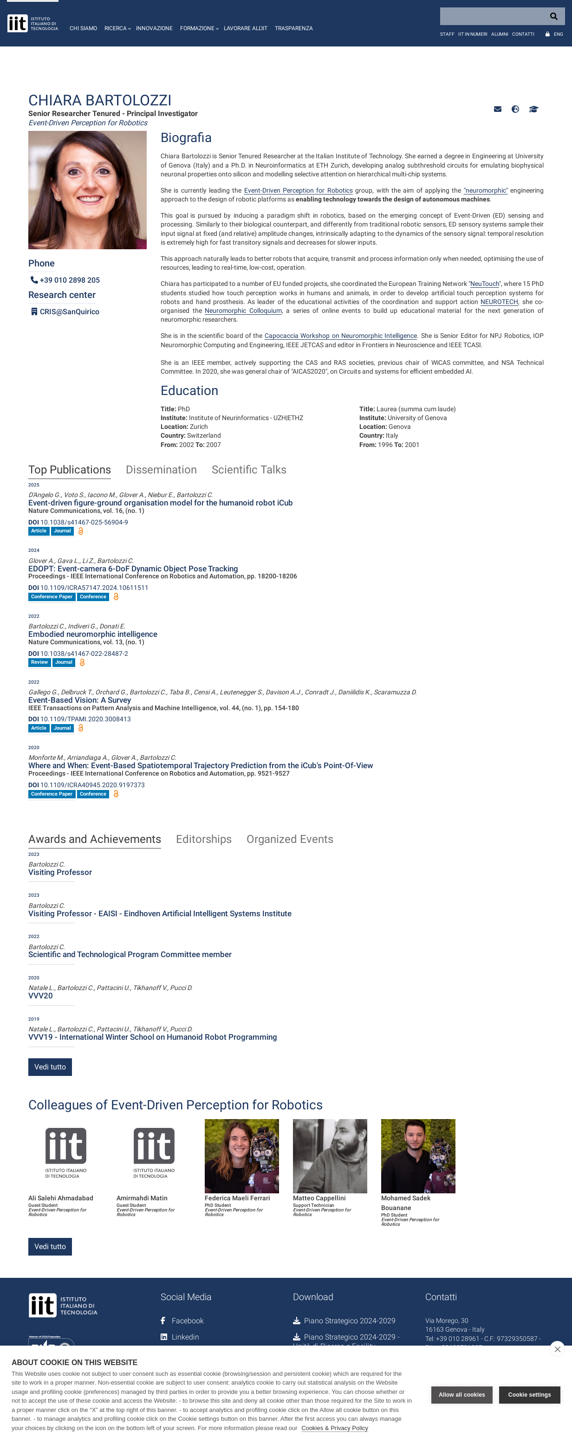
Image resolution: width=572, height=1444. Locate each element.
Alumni (499, 34)
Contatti (523, 34)
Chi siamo (83, 28)
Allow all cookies (462, 1395)
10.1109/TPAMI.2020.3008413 (79, 719)
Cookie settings (529, 1395)
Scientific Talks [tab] (249, 470)
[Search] (502, 16)
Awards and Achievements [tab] (94, 840)
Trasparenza (294, 28)
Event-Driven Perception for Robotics (298, 190)
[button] (116, 23)
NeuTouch (484, 283)
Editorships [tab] (204, 840)
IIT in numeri (473, 34)
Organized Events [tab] (290, 840)
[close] (557, 1349)
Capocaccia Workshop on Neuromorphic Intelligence (341, 335)
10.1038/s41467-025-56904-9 (78, 522)
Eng (558, 34)
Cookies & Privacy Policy (334, 1428)
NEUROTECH (499, 301)
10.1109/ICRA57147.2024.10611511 (88, 587)
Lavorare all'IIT (245, 28)
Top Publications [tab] (69, 470)
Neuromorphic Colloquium (243, 310)
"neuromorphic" (486, 190)
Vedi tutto (50, 1066)
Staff (447, 34)
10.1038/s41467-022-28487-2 (78, 653)
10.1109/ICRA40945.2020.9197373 (86, 785)
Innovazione (154, 28)
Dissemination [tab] (161, 470)
